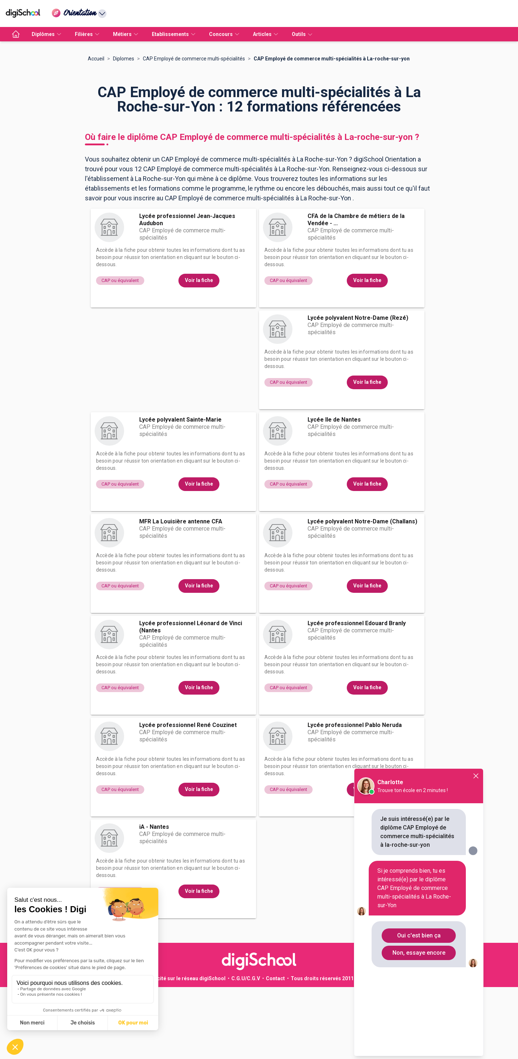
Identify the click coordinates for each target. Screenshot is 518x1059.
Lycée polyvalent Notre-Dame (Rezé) (358, 389)
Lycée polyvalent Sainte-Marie (180, 491)
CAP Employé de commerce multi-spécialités (194, 130)
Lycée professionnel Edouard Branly (357, 695)
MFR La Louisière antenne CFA (180, 593)
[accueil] (16, 34)
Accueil (96, 130)
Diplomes (123, 130)
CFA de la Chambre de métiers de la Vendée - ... (356, 292)
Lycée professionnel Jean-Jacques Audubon (187, 292)
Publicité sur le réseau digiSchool (185, 1050)
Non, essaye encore (418, 952)
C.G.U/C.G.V (245, 1050)
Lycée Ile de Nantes (334, 491)
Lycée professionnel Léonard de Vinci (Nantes (190, 699)
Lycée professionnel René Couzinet (188, 797)
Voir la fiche (199, 352)
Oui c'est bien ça (419, 935)
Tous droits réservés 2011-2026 (329, 1050)
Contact (275, 1050)
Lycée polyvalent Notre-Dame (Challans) (362, 593)
